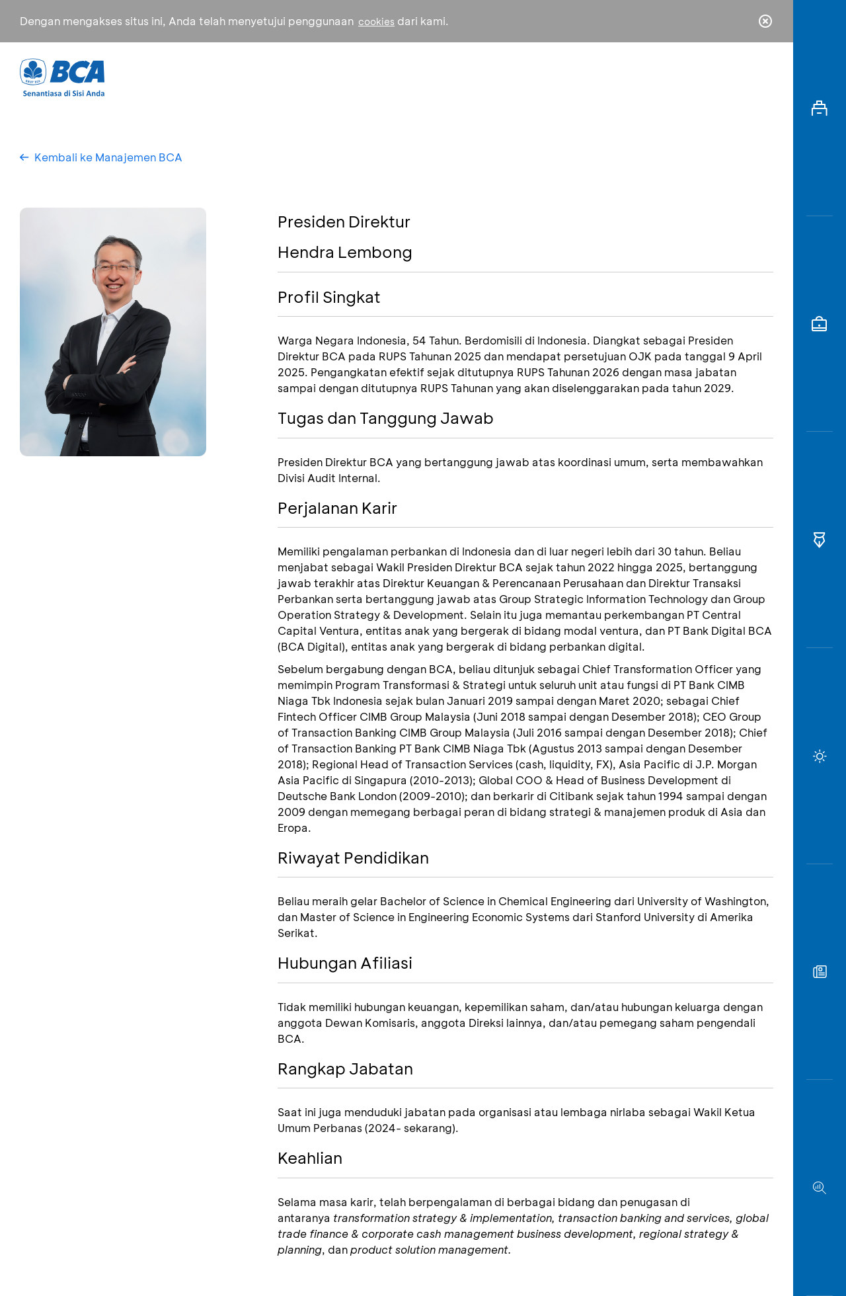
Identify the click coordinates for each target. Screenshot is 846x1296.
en (761, 77)
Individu (312, 76)
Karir (567, 76)
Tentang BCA (479, 76)
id (738, 77)
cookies (376, 21)
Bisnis (388, 76)
